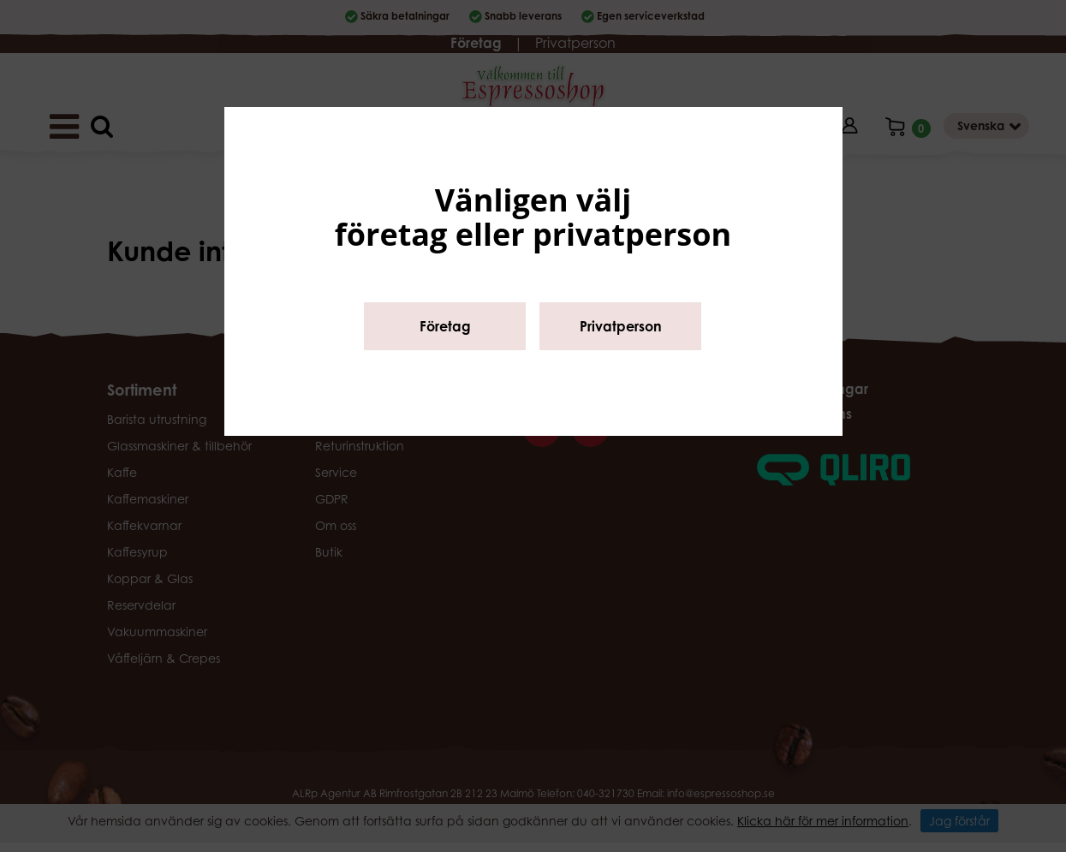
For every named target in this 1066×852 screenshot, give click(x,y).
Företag (445, 326)
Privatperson (621, 326)
